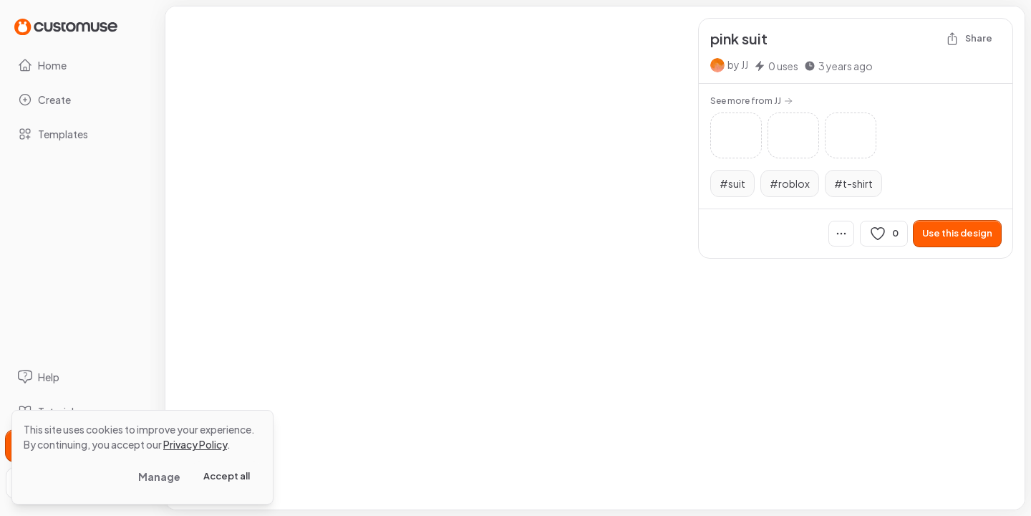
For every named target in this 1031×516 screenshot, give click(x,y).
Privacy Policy (195, 444)
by (737, 64)
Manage (159, 476)
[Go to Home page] (65, 26)
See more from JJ (751, 100)
